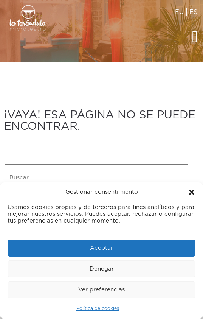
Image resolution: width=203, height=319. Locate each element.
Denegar (102, 269)
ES (193, 12)
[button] (191, 192)
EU (179, 12)
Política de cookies (97, 308)
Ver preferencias (101, 290)
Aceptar (101, 248)
